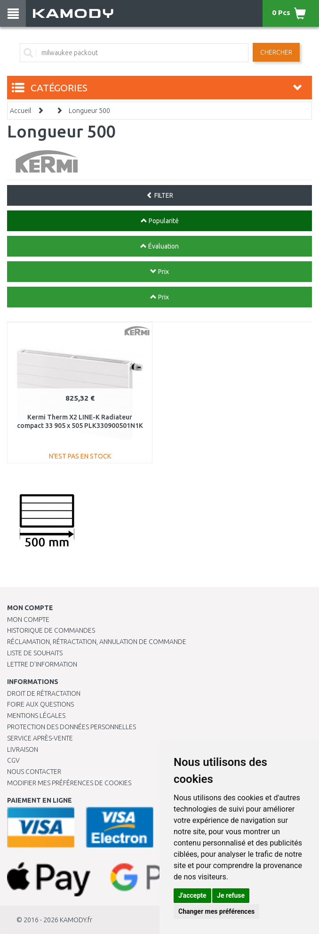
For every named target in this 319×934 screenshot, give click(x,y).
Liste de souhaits (35, 653)
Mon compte (28, 619)
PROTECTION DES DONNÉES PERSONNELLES (71, 727)
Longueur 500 (89, 110)
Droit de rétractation (43, 693)
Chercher (276, 52)
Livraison (22, 749)
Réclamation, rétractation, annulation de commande (96, 641)
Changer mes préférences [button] (216, 911)
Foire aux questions (40, 704)
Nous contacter (34, 771)
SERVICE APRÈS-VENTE (40, 738)
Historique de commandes (51, 630)
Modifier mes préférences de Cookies (69, 783)
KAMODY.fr (76, 920)
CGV (13, 760)
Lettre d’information (42, 664)
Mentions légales (36, 715)
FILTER (159, 195)
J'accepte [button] (192, 895)
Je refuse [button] (231, 895)
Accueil (20, 110)
